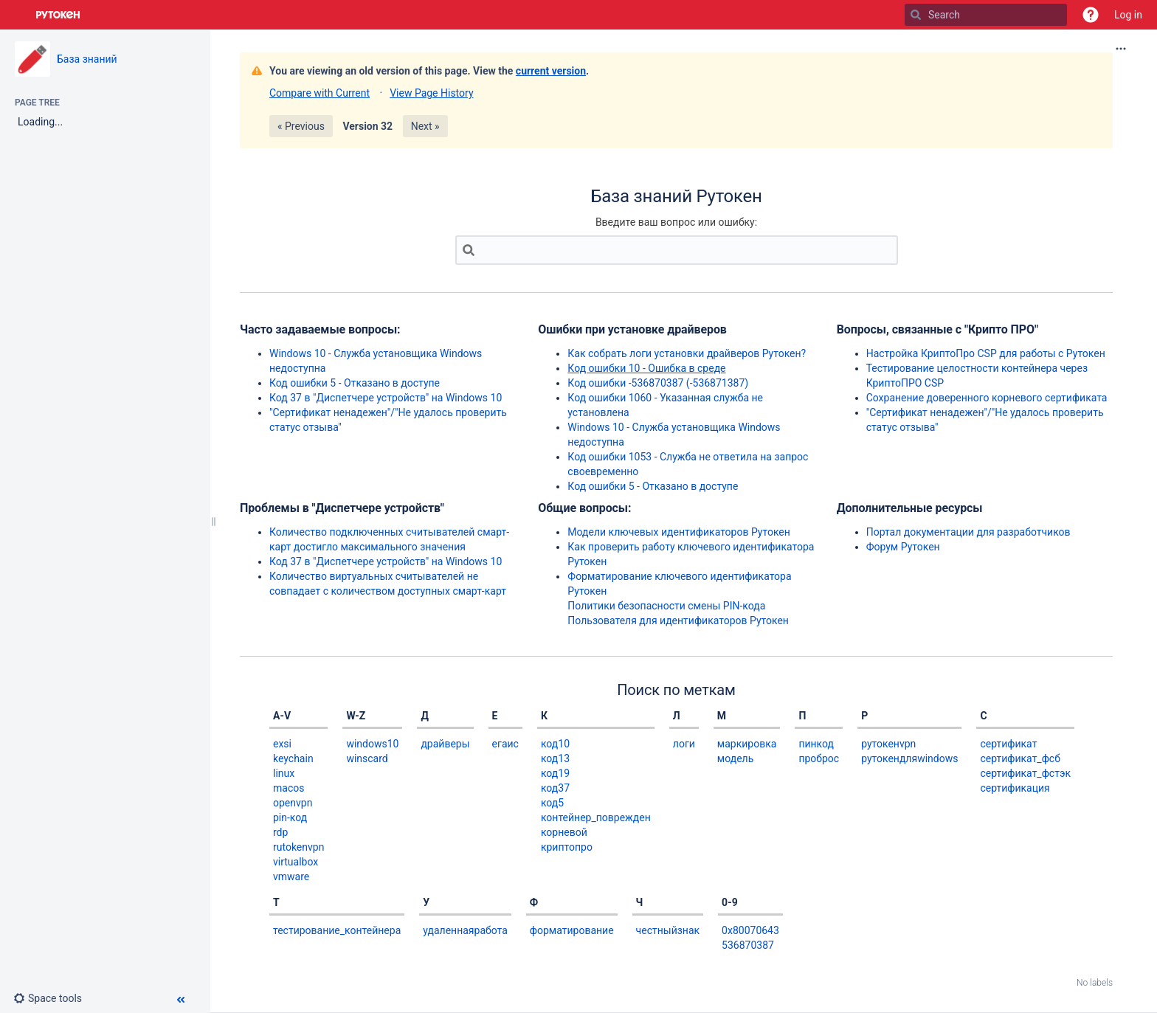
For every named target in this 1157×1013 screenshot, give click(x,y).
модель (735, 758)
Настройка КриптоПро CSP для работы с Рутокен (985, 353)
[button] (1090, 15)
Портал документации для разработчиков (968, 532)
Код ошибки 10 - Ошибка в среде (646, 368)
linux (283, 773)
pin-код (290, 817)
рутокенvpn (888, 744)
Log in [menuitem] (1128, 15)
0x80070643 (750, 930)
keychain (293, 758)
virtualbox (295, 862)
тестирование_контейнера (337, 930)
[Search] (916, 15)
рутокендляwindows (909, 758)
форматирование (572, 930)
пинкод (816, 744)
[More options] (1121, 49)
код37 (555, 788)
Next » (425, 126)
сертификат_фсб (1020, 758)
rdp (280, 832)
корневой (564, 832)
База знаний (87, 59)
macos (288, 788)
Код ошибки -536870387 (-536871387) (657, 383)
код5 (552, 803)
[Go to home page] (58, 15)
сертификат (1008, 744)
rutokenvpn (298, 847)
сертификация (1014, 788)
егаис (505, 744)
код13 (555, 758)
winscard (366, 758)
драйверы (445, 744)
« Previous (301, 126)
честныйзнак (668, 930)
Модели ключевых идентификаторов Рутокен (678, 532)
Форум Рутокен (903, 547)
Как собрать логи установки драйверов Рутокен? (686, 353)
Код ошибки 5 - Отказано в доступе (354, 383)
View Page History (431, 93)
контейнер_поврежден (596, 817)
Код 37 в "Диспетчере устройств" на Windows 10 (385, 398)
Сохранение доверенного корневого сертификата (987, 398)
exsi (282, 744)
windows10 (372, 744)
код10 (555, 744)
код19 (555, 773)
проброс (818, 758)
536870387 (748, 945)
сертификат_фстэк (1025, 773)
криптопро (567, 847)
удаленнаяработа (465, 930)
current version (551, 71)
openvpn (292, 803)
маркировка (747, 744)
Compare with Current (319, 93)
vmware (291, 876)
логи (684, 744)
